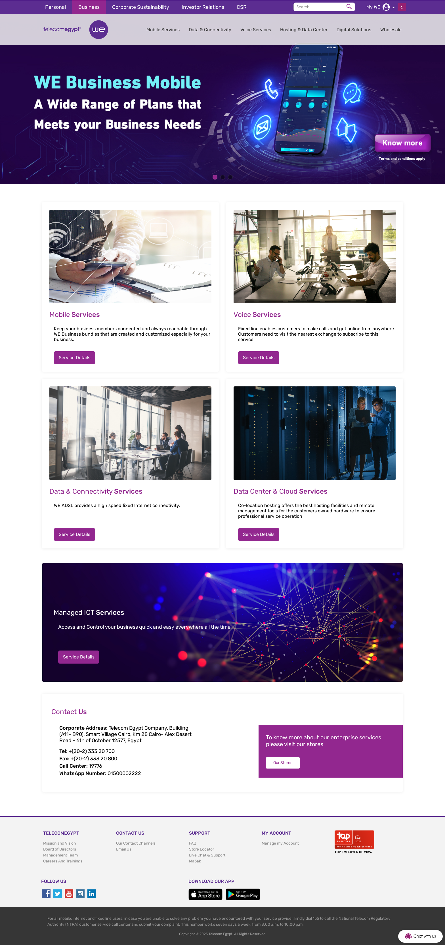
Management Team (60, 855)
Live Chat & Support (207, 855)
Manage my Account (280, 843)
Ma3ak (195, 860)
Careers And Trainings (62, 860)
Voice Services (255, 29)
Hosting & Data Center (304, 29)
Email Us (123, 849)
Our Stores (282, 762)
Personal (55, 7)
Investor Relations (203, 7)
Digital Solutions (354, 29)
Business (89, 7)
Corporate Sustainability (140, 7)
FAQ (192, 843)
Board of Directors (59, 849)
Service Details (74, 357)
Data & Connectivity (210, 29)
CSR (242, 7)
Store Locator (201, 849)
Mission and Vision (59, 843)
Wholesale (391, 29)
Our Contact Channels (136, 843)
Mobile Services (163, 29)
